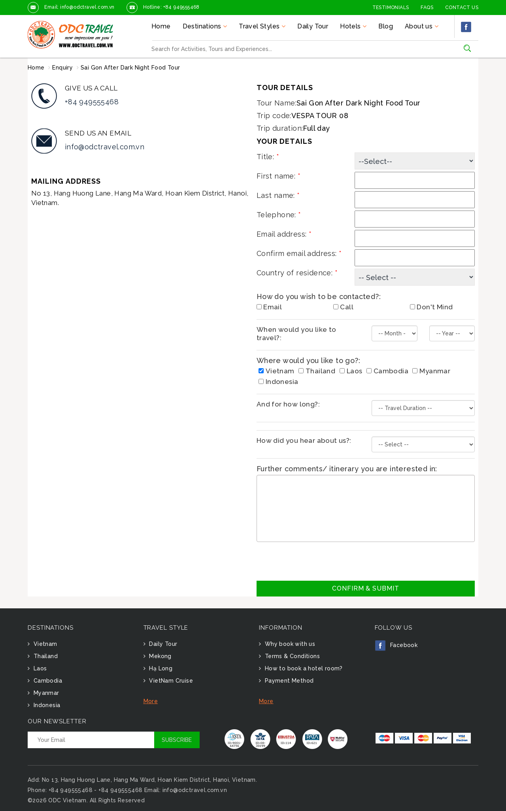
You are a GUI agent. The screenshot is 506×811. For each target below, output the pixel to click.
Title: (268, 156)
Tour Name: (276, 103)
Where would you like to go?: (308, 360)
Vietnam (277, 371)
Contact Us (461, 7)
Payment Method (288, 680)
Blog (385, 26)
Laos (351, 371)
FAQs (427, 7)
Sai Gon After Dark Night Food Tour (130, 67)
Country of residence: (297, 273)
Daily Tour (312, 26)
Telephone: (279, 215)
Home (161, 26)
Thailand (316, 371)
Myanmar (431, 371)
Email (269, 307)
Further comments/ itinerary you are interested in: (347, 469)
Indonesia (278, 382)
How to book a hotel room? (302, 668)
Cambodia (387, 371)
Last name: (278, 195)
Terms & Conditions (291, 656)
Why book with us (289, 644)
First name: (278, 176)
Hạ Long (159, 668)
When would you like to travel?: (296, 334)
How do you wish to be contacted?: (319, 296)
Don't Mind (431, 307)
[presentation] (317, 561)
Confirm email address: (299, 253)
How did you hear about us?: (304, 440)
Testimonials (390, 7)
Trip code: (274, 115)
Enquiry (62, 67)
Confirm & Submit (365, 588)
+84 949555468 (92, 102)
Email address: (284, 234)
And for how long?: (288, 404)
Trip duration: (280, 128)
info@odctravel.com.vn (104, 147)
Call (343, 307)
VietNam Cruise (170, 680)
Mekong (159, 656)
